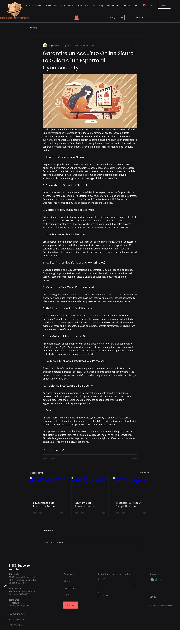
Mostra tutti (145, 472)
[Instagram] (161, 579)
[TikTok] (156, 579)
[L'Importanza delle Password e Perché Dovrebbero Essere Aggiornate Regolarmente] (48, 487)
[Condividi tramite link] (63, 450)
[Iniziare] (164, 6)
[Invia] (105, 595)
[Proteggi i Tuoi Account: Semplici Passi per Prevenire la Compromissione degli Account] (131, 487)
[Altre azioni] (135, 45)
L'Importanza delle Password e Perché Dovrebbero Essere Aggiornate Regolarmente (48, 504)
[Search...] (150, 17)
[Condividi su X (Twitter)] (50, 450)
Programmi (70, 588)
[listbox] (116, 17)
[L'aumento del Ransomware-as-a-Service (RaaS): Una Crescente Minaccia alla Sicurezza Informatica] (90, 487)
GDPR (152, 596)
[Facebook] (152, 579)
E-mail (101, 579)
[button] (76, 17)
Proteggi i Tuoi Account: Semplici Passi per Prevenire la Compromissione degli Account (129, 504)
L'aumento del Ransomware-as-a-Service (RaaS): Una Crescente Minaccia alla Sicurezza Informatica (88, 504)
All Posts (33, 28)
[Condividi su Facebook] (44, 450)
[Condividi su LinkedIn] (56, 450)
